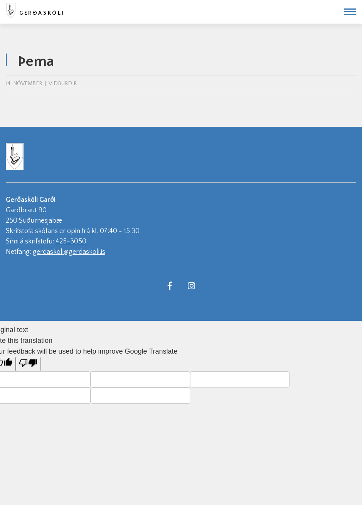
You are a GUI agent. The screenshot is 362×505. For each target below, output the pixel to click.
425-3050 (71, 241)
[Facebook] (170, 285)
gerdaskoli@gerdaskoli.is (69, 252)
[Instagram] (191, 285)
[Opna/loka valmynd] (350, 11)
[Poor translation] (28, 364)
